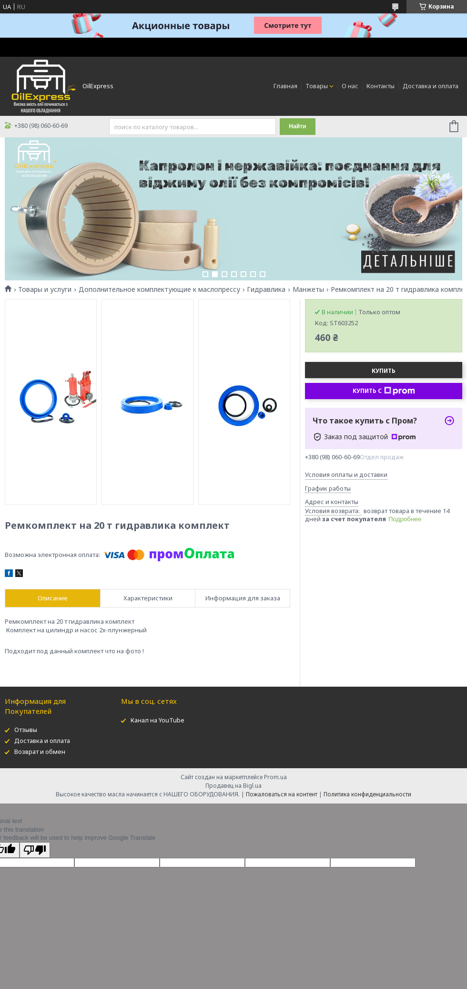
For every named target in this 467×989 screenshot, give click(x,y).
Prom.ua (275, 777)
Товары (316, 86)
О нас (350, 86)
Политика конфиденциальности (367, 794)
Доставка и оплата (430, 86)
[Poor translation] (35, 850)
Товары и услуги (44, 289)
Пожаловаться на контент (281, 794)
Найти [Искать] (297, 126)
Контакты (380, 86)
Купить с (384, 391)
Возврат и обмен (39, 751)
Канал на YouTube (157, 720)
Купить (384, 371)
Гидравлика (266, 289)
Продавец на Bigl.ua (233, 786)
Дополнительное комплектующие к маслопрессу (159, 289)
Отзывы (25, 729)
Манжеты (308, 289)
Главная (285, 86)
